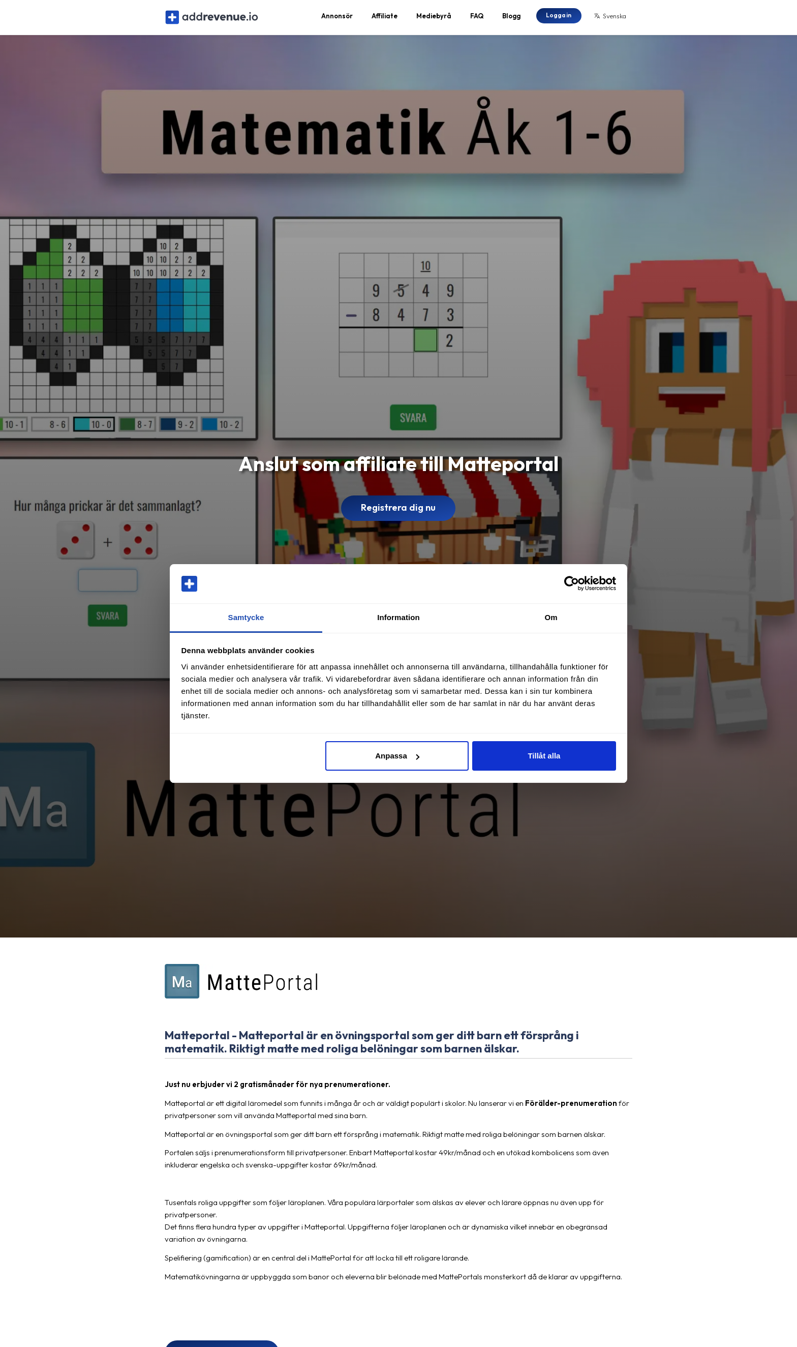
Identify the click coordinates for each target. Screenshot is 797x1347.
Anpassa (397, 755)
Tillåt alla (544, 755)
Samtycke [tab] (246, 617)
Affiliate (384, 18)
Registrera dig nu (398, 513)
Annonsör (337, 18)
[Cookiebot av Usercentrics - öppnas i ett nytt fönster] (571, 584)
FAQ (476, 18)
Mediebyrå (433, 18)
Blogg (511, 18)
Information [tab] (398, 617)
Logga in (558, 17)
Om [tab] (550, 617)
